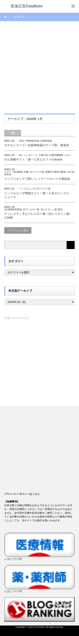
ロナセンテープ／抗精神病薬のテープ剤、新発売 (36, 145)
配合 (60, 209)
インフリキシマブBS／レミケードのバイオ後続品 (37, 178)
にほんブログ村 (13, 559)
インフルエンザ (27, 188)
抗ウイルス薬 (43, 188)
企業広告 (43, 155)
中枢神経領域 (32, 140)
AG (20, 155)
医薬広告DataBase (37, 627)
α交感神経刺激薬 (13, 209)
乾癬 (26, 172)
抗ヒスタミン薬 (49, 209)
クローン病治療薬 (13, 172)
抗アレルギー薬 (31, 209)
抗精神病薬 (46, 140)
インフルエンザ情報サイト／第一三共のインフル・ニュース (38, 195)
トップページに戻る (17, 230)
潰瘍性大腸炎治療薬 (55, 172)
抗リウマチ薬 (37, 172)
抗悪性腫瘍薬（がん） (60, 155)
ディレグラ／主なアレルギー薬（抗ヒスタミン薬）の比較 (38, 215)
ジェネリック (30, 155)
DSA (21, 140)
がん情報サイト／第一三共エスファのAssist (33, 159)
